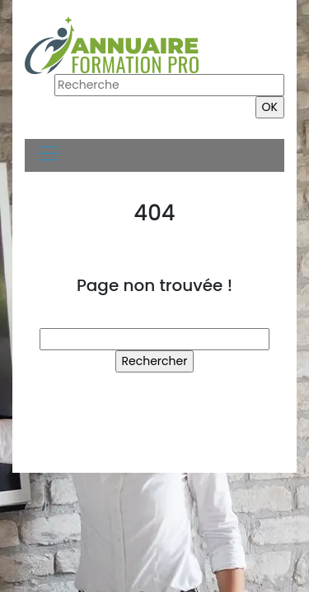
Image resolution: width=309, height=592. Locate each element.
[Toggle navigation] (48, 155)
